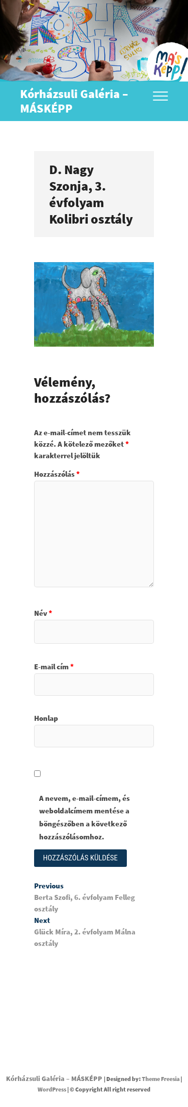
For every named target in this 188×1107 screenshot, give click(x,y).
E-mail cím (54, 666)
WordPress (52, 1089)
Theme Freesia (160, 1078)
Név (43, 613)
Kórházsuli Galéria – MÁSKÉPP (74, 101)
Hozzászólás (57, 474)
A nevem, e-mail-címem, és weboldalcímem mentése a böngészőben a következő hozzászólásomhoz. (84, 817)
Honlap (46, 718)
